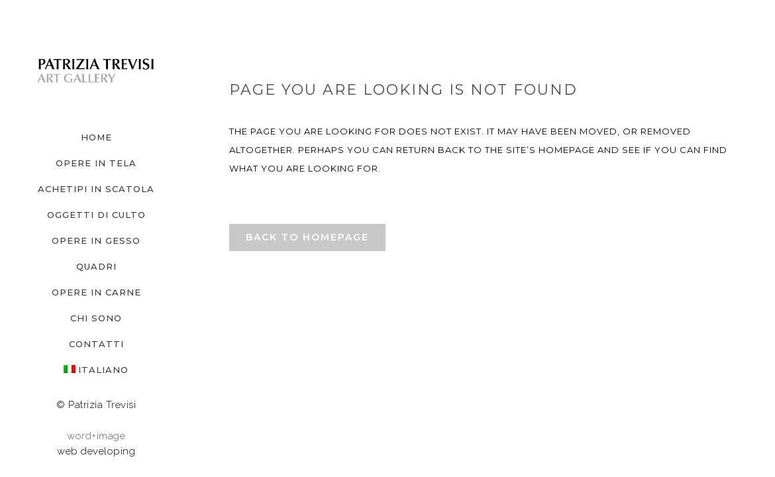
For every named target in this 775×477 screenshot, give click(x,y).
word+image (96, 436)
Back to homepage (307, 237)
